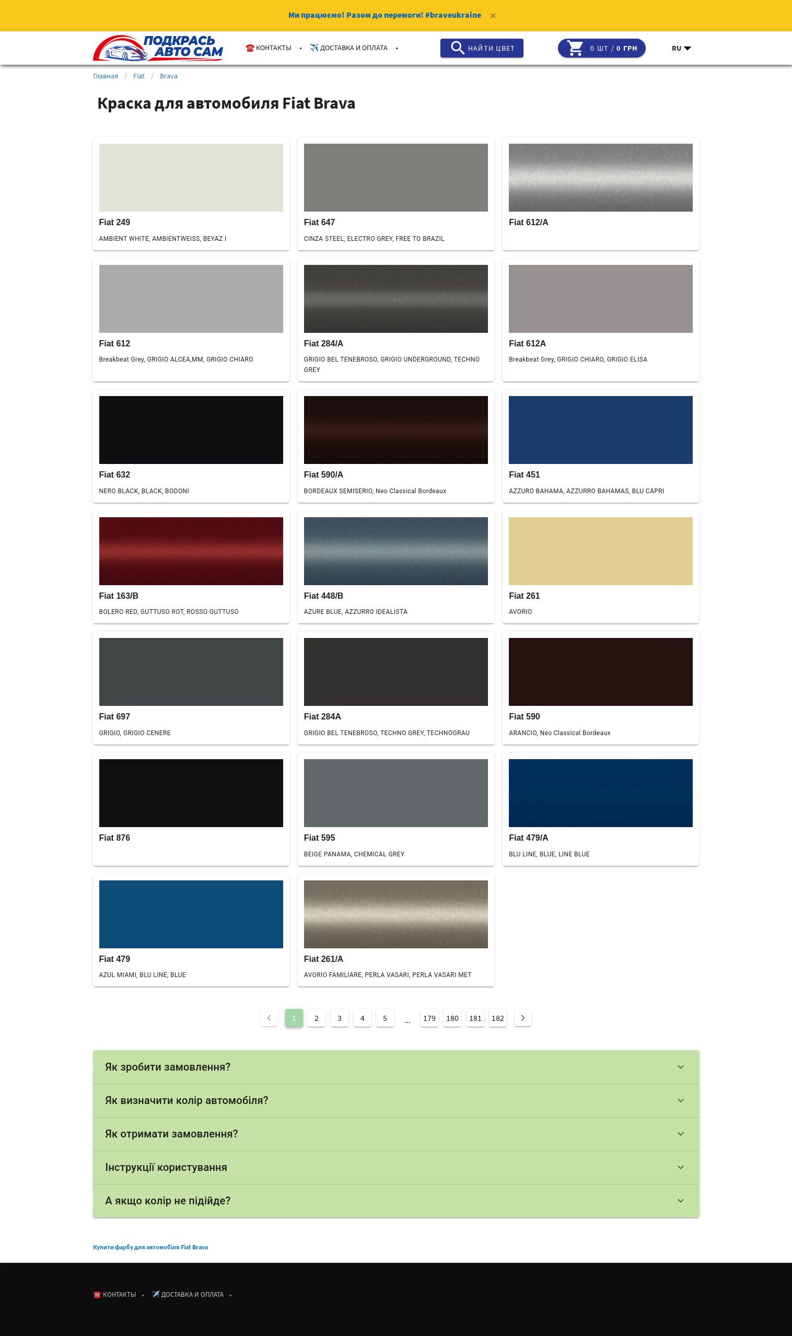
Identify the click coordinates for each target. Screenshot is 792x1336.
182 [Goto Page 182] (498, 1018)
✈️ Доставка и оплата (349, 47)
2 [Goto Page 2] (317, 1018)
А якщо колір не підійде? (396, 1200)
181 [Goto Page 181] (475, 1018)
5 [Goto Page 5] (385, 1018)
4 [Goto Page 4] (362, 1018)
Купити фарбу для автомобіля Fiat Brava (150, 1247)
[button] (682, 48)
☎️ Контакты (269, 47)
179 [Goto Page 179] (429, 1018)
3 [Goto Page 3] (339, 1018)
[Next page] (523, 1017)
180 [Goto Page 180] (452, 1018)
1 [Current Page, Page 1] (294, 1018)
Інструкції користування (396, 1167)
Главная (105, 75)
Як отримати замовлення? (396, 1134)
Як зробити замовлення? (396, 1067)
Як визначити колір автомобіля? (396, 1100)
